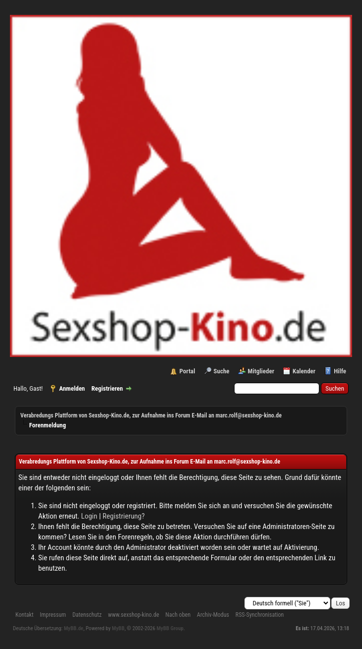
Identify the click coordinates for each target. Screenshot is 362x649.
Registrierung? (124, 516)
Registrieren (107, 388)
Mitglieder (261, 371)
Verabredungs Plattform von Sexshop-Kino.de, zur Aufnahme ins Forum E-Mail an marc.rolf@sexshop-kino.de (151, 415)
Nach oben (178, 614)
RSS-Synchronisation (260, 614)
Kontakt (24, 614)
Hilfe (340, 371)
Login (89, 516)
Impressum (53, 614)
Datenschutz (87, 614)
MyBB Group (170, 628)
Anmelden (72, 388)
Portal (187, 371)
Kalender (304, 371)
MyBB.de (74, 628)
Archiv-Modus (213, 614)
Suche (222, 371)
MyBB (118, 628)
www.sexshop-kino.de (133, 614)
